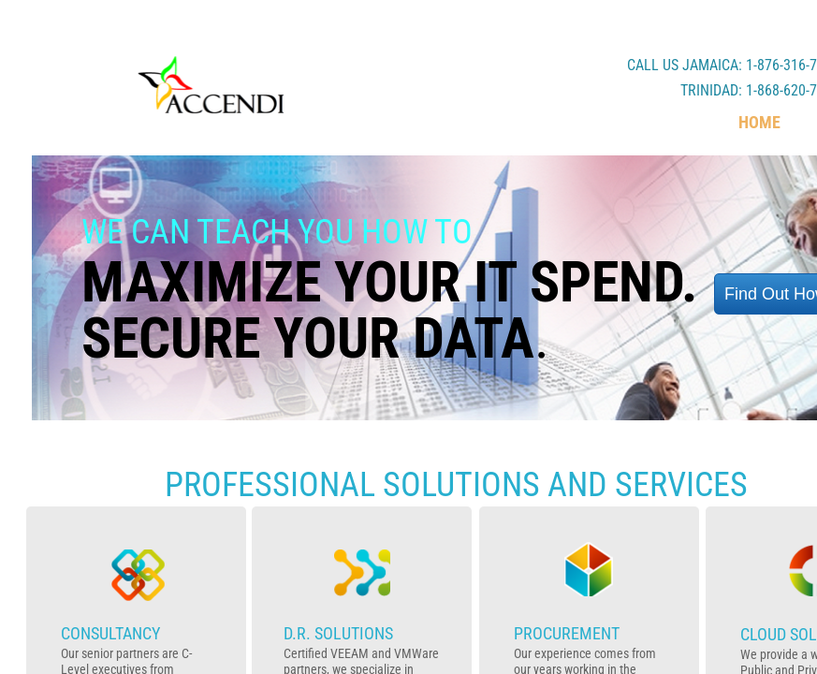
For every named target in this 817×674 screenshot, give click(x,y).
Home (759, 122)
